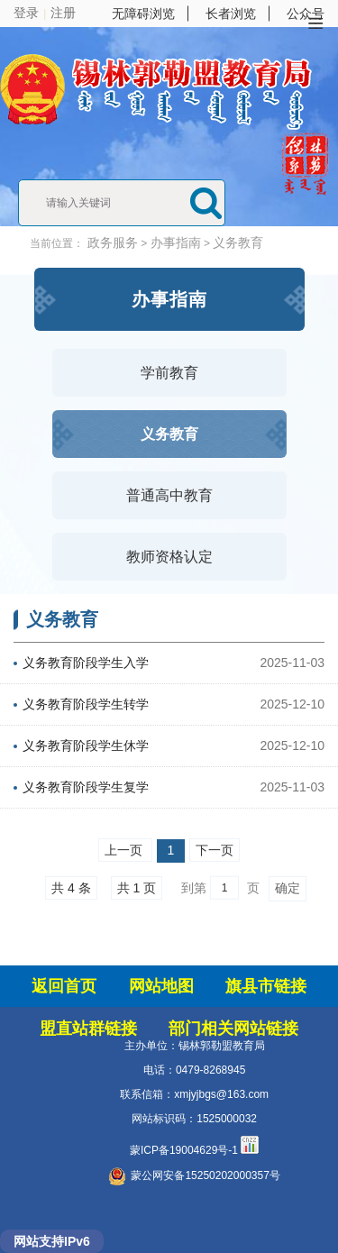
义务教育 (238, 242)
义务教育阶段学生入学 (86, 662)
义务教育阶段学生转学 (86, 704)
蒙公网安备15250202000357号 (193, 1175)
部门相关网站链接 (233, 1029)
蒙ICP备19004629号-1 (184, 1150)
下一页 (214, 850)
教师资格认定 (169, 556)
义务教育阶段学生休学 (86, 745)
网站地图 (161, 986)
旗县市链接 (265, 986)
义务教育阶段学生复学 (86, 787)
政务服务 (112, 242)
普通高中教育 (169, 495)
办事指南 (176, 242)
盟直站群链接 (88, 1029)
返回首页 (64, 986)
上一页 (125, 850)
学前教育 (169, 372)
